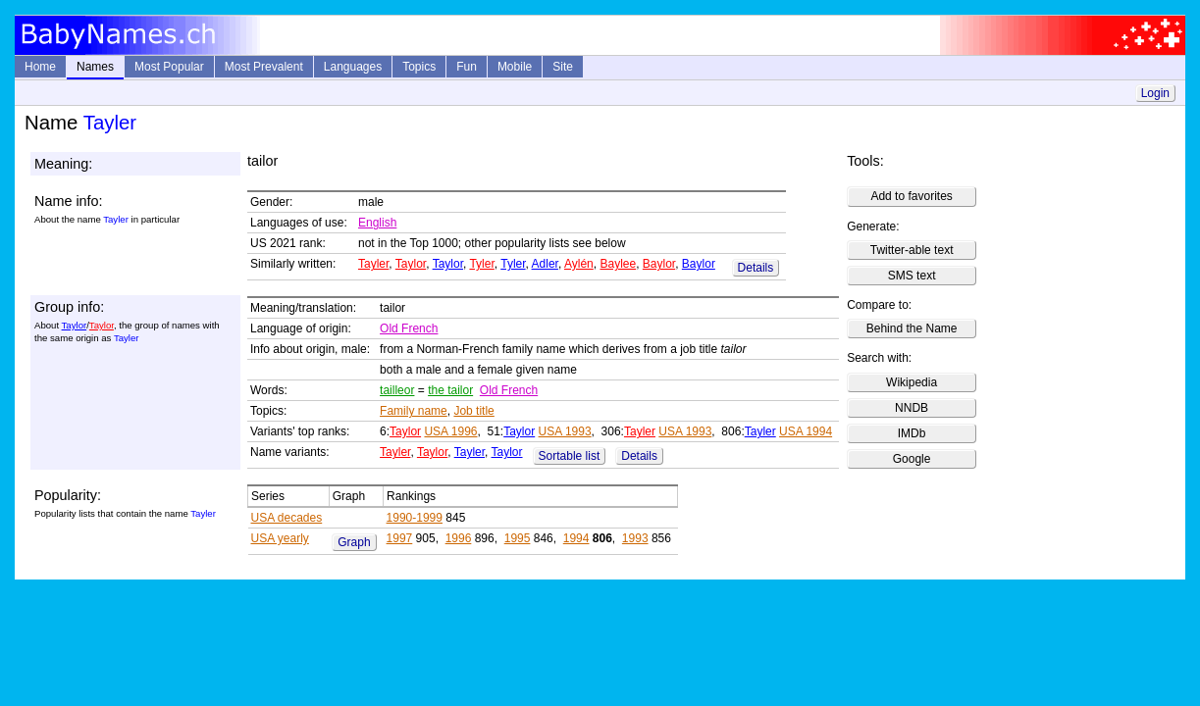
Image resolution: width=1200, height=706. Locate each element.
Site (562, 67)
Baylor (659, 264)
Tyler (481, 264)
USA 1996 (450, 431)
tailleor (397, 390)
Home (40, 67)
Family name (413, 411)
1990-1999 (415, 518)
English (377, 222)
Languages (353, 67)
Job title (473, 411)
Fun (466, 67)
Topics (419, 67)
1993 (635, 538)
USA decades (287, 518)
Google (912, 459)
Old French (409, 328)
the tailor (450, 390)
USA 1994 (805, 431)
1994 (576, 538)
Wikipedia (911, 382)
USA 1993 (565, 431)
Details (756, 268)
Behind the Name (912, 328)
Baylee (618, 264)
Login (1155, 93)
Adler (545, 264)
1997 (400, 538)
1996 (458, 538)
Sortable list (569, 456)
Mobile (514, 67)
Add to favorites (911, 196)
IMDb (912, 433)
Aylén (579, 264)
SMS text (912, 275)
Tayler (373, 264)
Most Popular (169, 67)
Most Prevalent (264, 67)
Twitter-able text (912, 250)
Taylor (410, 264)
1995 (517, 538)
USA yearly (280, 538)
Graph (354, 542)
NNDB (911, 408)
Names (95, 67)
